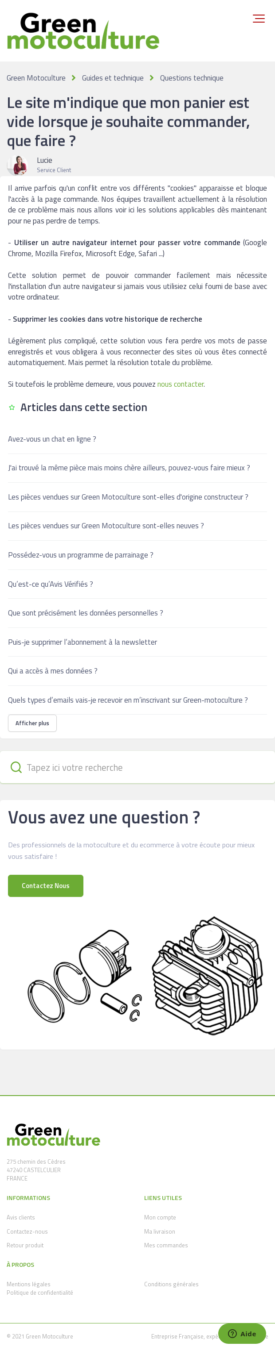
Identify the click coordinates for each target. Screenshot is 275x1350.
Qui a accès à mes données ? (53, 671)
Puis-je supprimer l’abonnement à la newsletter (82, 642)
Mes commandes (166, 1245)
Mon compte (160, 1217)
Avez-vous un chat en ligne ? (52, 439)
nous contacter (180, 384)
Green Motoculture (36, 78)
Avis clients (21, 1217)
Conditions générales (171, 1284)
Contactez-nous (27, 1231)
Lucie (44, 160)
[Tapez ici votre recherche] (137, 767)
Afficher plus (32, 723)
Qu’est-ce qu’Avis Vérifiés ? (50, 584)
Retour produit (25, 1245)
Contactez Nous (46, 886)
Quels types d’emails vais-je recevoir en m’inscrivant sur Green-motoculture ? (128, 700)
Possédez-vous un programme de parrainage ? (80, 555)
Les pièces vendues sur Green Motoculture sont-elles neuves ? (106, 525)
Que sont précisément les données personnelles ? (85, 613)
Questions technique (192, 78)
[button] (258, 18)
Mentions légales (29, 1284)
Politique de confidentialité (40, 1292)
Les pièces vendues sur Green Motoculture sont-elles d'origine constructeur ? (128, 497)
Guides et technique (113, 78)
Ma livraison (159, 1231)
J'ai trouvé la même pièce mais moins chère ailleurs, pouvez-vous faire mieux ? (129, 467)
